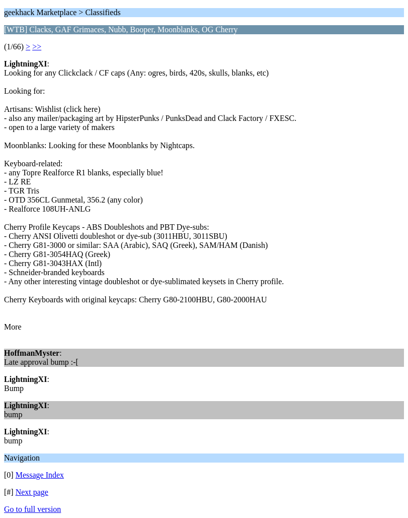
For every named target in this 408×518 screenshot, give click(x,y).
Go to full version (32, 509)
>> (36, 46)
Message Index (40, 475)
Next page (32, 492)
